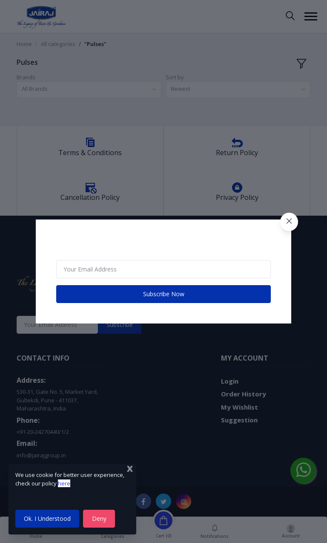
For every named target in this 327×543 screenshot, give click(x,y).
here (64, 483)
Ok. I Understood (47, 518)
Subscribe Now (163, 294)
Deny (99, 518)
